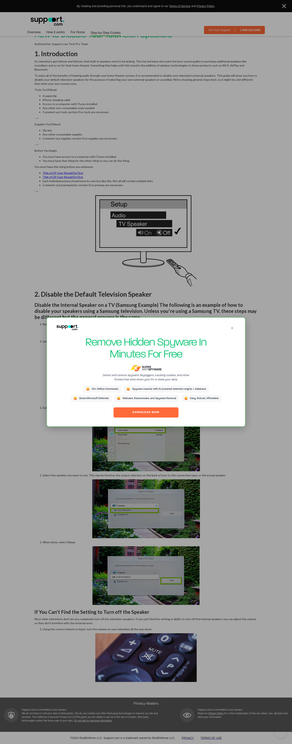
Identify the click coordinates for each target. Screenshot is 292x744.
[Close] (232, 328)
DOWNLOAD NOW (146, 412)
